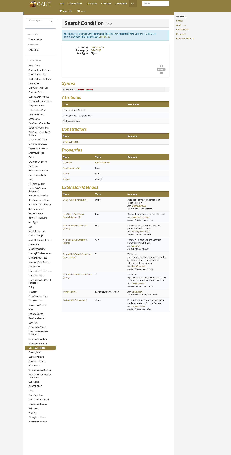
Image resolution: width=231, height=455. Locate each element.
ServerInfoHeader (37, 361)
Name (66, 173)
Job (30, 227)
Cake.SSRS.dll (35, 39)
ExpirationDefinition (38, 162)
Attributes (181, 25)
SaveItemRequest (37, 318)
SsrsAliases (34, 365)
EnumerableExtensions (140, 217)
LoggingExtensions (139, 206)
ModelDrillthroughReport (40, 240)
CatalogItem (34, 83)
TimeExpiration (36, 395)
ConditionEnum (36, 92)
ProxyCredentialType (38, 296)
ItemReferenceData (38, 218)
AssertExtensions (138, 266)
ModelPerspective (37, 249)
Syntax (179, 21)
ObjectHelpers (137, 292)
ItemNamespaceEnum (39, 200)
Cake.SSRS (34, 50)
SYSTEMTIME (35, 386)
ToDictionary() (69, 292)
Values (66, 179)
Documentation (75, 4)
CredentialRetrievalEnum (40, 101)
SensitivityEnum (36, 357)
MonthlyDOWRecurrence (40, 253)
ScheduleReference (38, 343)
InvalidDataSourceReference (37, 189)
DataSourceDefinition (39, 128)
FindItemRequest (37, 184)
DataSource (34, 119)
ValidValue (34, 408)
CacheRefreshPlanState (40, 79)
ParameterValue (36, 275)
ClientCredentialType (38, 88)
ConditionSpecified (72, 168)
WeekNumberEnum (38, 422)
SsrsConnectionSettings (40, 370)
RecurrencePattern (38, 305)
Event (31, 157)
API (132, 4)
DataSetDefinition (37, 114)
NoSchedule (34, 266)
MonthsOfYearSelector (39, 262)
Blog (62, 4)
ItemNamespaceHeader (40, 204)
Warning (32, 413)
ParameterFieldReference (41, 271)
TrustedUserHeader (38, 404)
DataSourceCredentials (39, 123)
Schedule (33, 323)
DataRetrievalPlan (37, 110)
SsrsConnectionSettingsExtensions (40, 376)
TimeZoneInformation (39, 399)
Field (31, 179)
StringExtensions (138, 306)
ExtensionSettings (37, 175)
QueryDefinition (36, 300)
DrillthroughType (36, 153)
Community (121, 4)
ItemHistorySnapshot (38, 196)
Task (31, 391)
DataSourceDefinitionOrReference (40, 133)
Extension (33, 166)
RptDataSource (36, 314)
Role (31, 309)
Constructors (182, 30)
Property (33, 292)
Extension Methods (185, 38)
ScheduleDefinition (37, 327)
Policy (31, 287)
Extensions (106, 4)
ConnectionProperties (39, 97)
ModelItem (34, 244)
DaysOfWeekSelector (39, 148)
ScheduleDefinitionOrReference (38, 333)
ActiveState (34, 66)
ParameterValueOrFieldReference (40, 281)
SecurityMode (35, 352)
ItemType (33, 222)
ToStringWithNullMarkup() (75, 300)
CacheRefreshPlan (37, 74)
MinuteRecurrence (37, 231)
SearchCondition (37, 348)
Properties (181, 34)
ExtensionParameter (38, 170)
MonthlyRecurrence (38, 258)
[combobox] (155, 3)
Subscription (34, 382)
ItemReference (36, 213)
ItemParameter (36, 209)
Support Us (66, 11)
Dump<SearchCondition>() (75, 200)
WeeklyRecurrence (37, 417)
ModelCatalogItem (37, 235)
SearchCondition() (71, 142)
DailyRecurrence (36, 105)
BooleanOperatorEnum (39, 70)
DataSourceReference (39, 144)
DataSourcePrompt (38, 139)
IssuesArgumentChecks (141, 232)
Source (81, 11)
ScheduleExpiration (38, 339)
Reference (92, 4)
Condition (67, 162)
